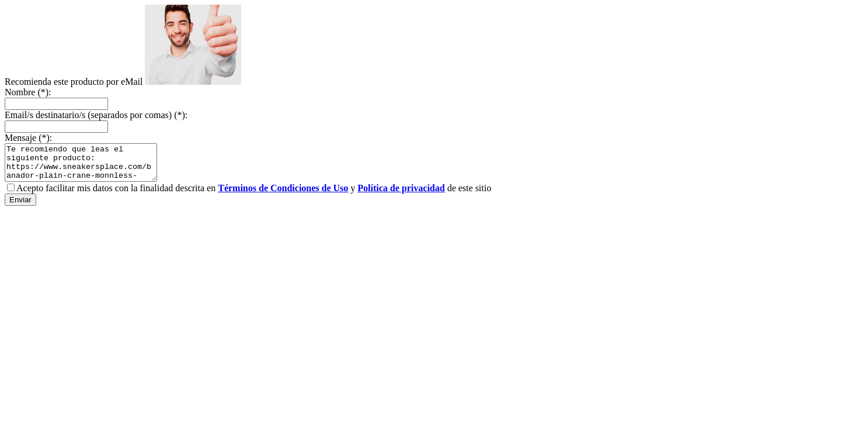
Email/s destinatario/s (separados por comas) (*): (96, 115)
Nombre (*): (28, 92)
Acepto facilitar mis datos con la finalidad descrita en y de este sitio (253, 195)
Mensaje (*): (28, 138)
